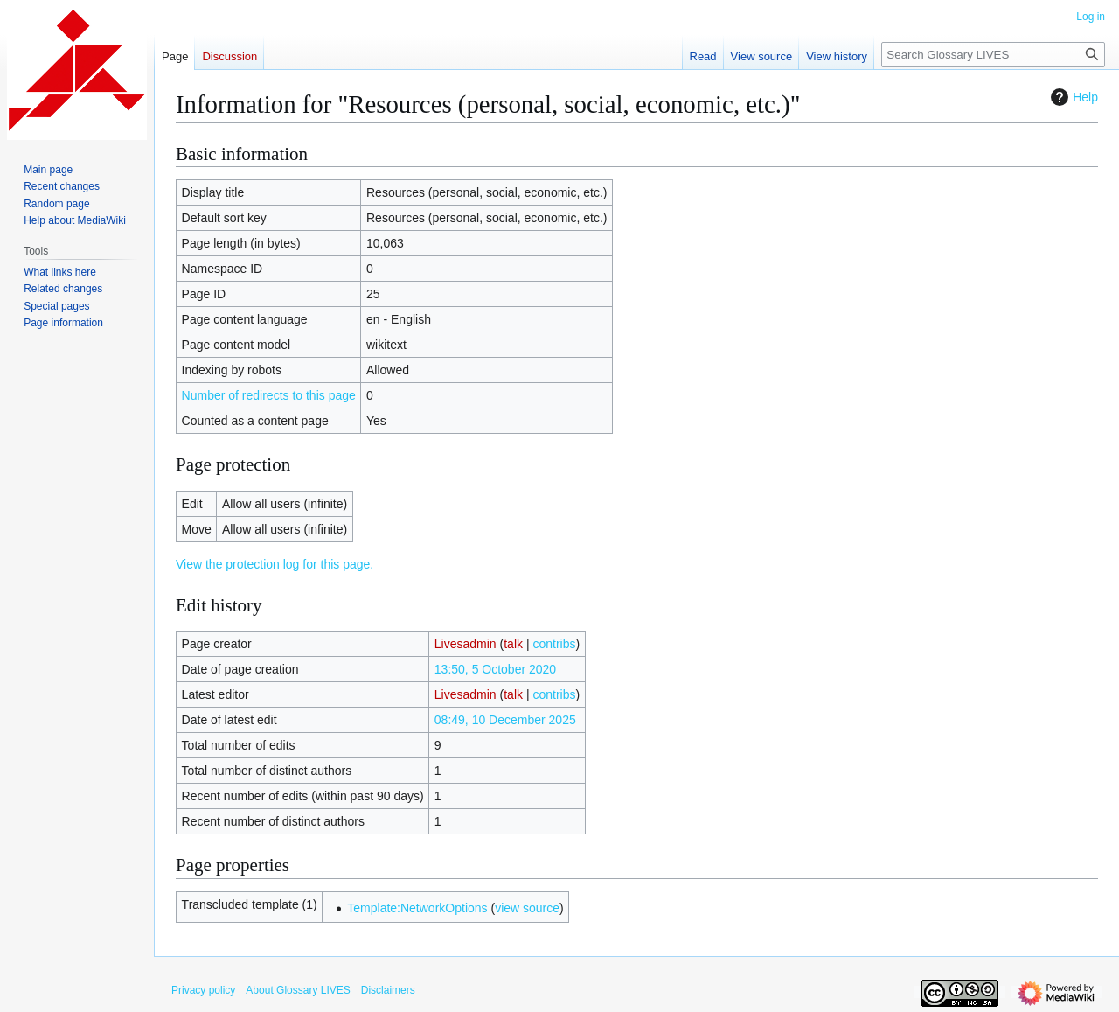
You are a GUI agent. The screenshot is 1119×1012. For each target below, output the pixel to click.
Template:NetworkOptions (417, 908)
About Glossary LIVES (298, 990)
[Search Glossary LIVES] (993, 54)
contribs (553, 644)
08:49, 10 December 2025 (505, 720)
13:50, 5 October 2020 (495, 669)
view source (527, 908)
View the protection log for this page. (274, 564)
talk (513, 644)
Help (1072, 97)
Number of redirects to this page (269, 395)
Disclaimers (388, 990)
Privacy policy (203, 990)
